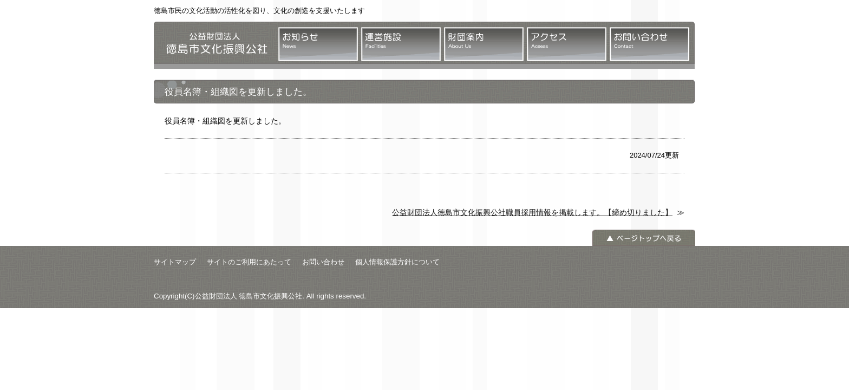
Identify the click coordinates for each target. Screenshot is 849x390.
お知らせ (318, 44)
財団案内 (484, 44)
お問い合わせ (649, 44)
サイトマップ (175, 262)
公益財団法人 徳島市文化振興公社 (213, 45)
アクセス (566, 44)
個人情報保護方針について (397, 262)
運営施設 (401, 44)
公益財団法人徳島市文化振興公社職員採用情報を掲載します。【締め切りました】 (532, 212)
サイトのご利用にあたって (249, 262)
